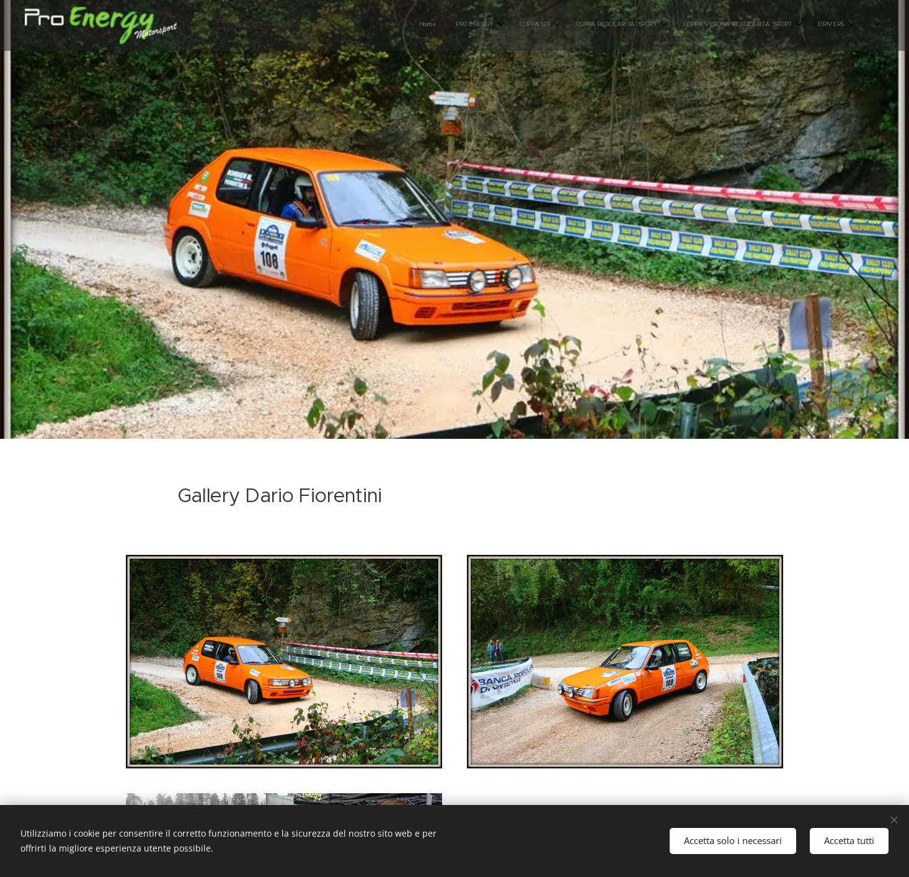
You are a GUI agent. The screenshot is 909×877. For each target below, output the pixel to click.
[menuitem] (651, 25)
